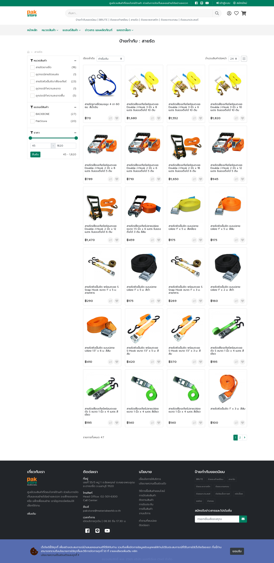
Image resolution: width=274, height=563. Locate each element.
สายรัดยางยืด (43, 67)
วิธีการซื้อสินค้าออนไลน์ (152, 491)
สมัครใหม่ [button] (240, 3)
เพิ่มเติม (31, 514)
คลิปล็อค (239, 493)
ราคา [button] (35, 133)
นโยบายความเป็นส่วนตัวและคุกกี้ (60, 555)
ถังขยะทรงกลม (169, 20)
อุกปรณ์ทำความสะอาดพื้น (50, 96)
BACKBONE (43, 114)
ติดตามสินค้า (146, 500)
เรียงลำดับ (89, 58)
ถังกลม (210, 501)
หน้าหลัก (32, 30)
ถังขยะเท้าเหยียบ (119, 20)
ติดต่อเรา (144, 525)
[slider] (30, 138)
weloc (199, 501)
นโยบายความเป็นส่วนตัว (152, 484)
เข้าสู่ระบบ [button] (223, 3)
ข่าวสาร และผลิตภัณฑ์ (98, 30)
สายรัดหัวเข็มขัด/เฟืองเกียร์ (51, 81)
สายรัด (134, 20)
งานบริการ (145, 513)
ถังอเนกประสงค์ (189, 20)
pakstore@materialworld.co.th (102, 511)
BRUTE (103, 20)
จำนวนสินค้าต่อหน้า (216, 58)
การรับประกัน (146, 504)
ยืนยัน (35, 154)
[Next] (244, 437)
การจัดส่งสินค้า (147, 495)
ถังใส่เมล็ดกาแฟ (223, 493)
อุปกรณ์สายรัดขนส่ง (47, 74)
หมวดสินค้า (49, 30)
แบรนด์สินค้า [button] (39, 107)
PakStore (41, 121)
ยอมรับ (237, 551)
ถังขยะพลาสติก (149, 20)
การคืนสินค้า (146, 509)
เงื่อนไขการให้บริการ (150, 479)
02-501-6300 (109, 497)
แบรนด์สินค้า (70, 30)
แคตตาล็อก (124, 30)
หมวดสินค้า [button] (38, 61)
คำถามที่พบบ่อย (148, 521)
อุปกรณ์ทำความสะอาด (48, 89)
